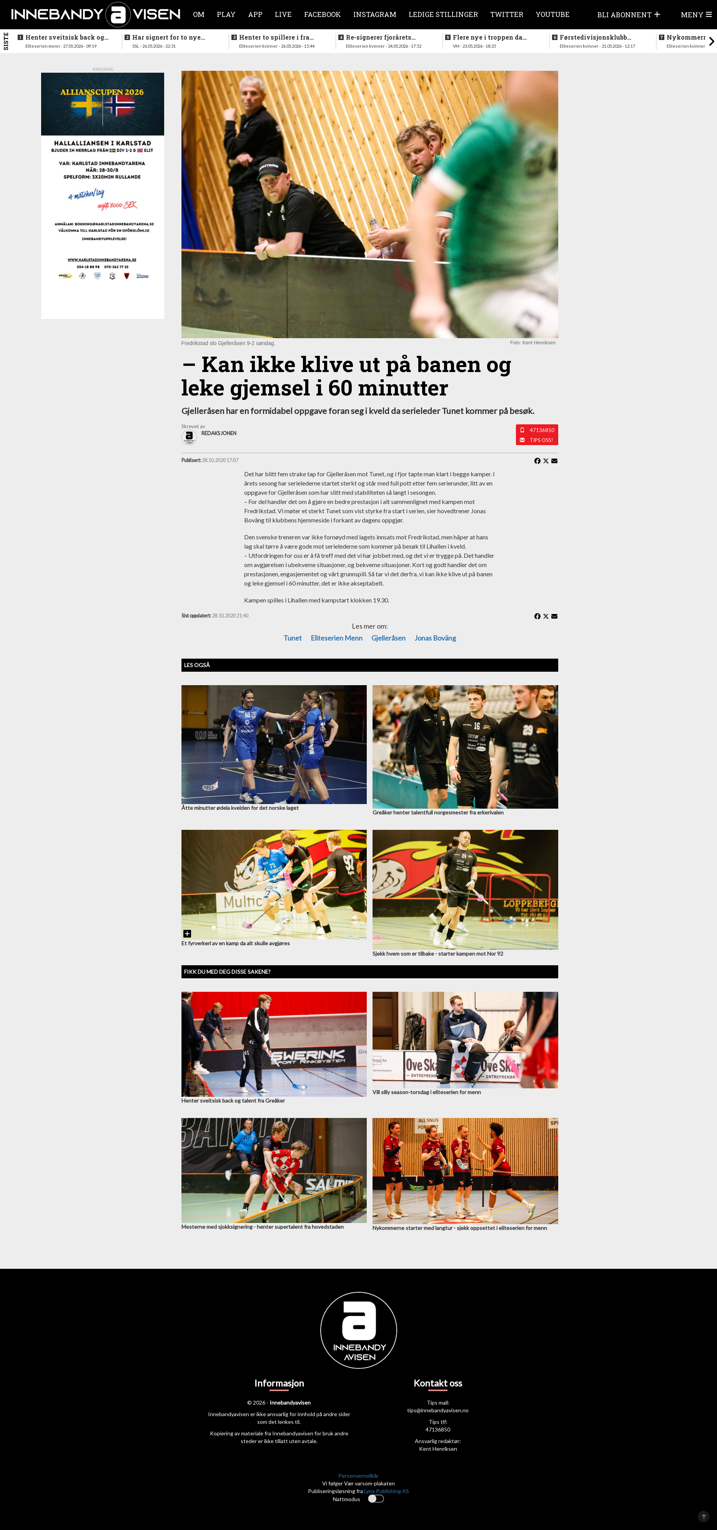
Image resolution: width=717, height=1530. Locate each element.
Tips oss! (541, 440)
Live (283, 14)
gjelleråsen (388, 638)
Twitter (506, 14)
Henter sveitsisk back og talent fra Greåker (64, 37)
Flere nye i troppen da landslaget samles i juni (491, 37)
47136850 (542, 430)
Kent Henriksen (438, 1448)
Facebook (322, 14)
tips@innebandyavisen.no (438, 1410)
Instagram (374, 14)
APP (255, 14)
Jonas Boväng (435, 638)
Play (226, 14)
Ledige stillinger (443, 14)
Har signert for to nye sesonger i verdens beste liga (171, 37)
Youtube (553, 14)
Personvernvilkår (358, 1475)
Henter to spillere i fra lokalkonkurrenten (274, 37)
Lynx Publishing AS (386, 1491)
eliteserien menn (337, 638)
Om (199, 14)
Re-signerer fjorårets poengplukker (378, 37)
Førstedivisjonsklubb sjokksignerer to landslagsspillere (593, 37)
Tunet (292, 638)
